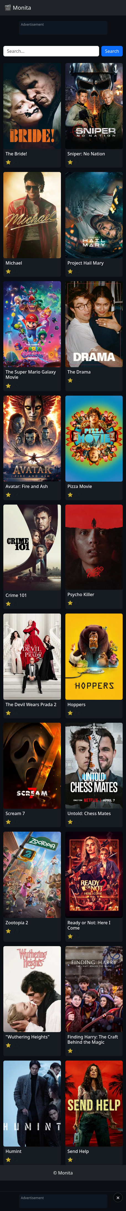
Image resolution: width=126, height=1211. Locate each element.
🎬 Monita (17, 7)
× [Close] (118, 1197)
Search (112, 51)
